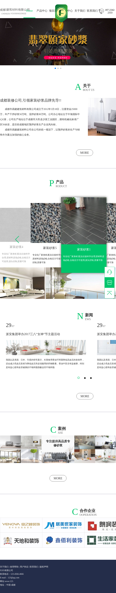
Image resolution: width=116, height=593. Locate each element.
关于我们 (4, 567)
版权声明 (44, 567)
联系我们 (34, 567)
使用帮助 (14, 567)
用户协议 (24, 567)
